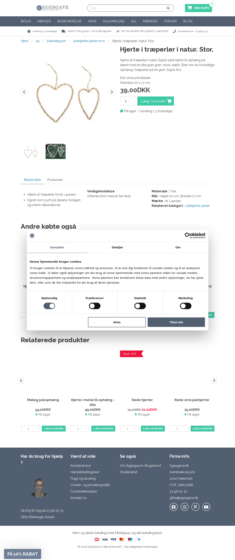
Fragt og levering (83, 478)
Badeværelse (69, 21)
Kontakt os (78, 498)
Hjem (25, 41)
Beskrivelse (32, 180)
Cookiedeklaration (83, 491)
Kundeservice (80, 466)
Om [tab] (178, 247)
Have (92, 21)
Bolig (26, 21)
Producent (55, 180)
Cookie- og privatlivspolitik (90, 485)
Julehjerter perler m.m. (89, 41)
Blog (187, 21)
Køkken (44, 21)
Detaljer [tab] (117, 247)
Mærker (150, 21)
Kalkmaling (113, 21)
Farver (170, 21)
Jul (134, 21)
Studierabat (128, 472)
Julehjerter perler (197, 206)
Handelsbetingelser (84, 472)
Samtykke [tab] (57, 247)
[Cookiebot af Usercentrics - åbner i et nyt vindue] (187, 236)
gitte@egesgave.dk (184, 498)
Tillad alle (176, 322)
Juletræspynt (56, 41)
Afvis (117, 322)
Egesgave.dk (179, 466)
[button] (22, 554)
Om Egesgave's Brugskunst (140, 466)
